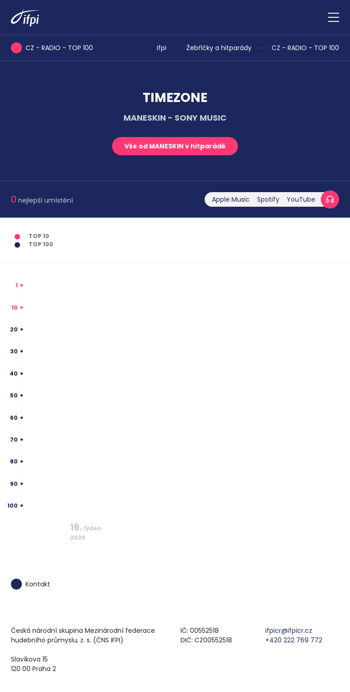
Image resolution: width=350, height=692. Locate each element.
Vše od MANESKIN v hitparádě (175, 146)
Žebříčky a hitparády (219, 47)
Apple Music (231, 199)
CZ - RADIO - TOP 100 (305, 47)
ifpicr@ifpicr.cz (288, 630)
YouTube (301, 199)
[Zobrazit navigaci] (333, 17)
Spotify (268, 199)
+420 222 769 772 (293, 640)
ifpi (161, 47)
